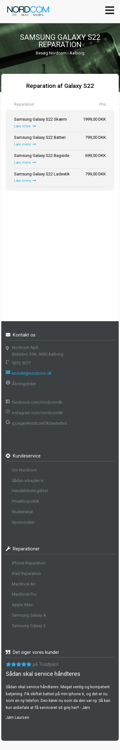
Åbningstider (24, 383)
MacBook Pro (24, 594)
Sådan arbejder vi (28, 480)
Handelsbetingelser (30, 490)
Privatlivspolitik (25, 501)
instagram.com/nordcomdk (37, 412)
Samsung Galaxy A (29, 615)
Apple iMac (22, 604)
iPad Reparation (26, 573)
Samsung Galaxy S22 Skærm (40, 119)
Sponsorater (23, 522)
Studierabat (22, 511)
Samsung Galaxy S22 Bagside (41, 155)
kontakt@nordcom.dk (32, 373)
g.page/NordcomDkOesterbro (39, 423)
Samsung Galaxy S (28, 625)
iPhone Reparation (28, 563)
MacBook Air (24, 584)
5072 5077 (21, 363)
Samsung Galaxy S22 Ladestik (42, 174)
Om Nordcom (24, 470)
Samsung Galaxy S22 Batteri (40, 137)
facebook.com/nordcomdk (37, 402)
